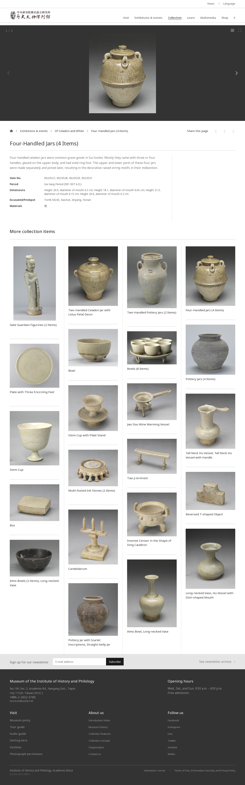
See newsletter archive (217, 661)
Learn (191, 18)
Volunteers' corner (147, 770)
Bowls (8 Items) (139, 368)
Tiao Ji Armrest (138, 478)
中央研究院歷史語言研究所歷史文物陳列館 (33, 16)
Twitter (173, 740)
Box (13, 525)
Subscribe (115, 662)
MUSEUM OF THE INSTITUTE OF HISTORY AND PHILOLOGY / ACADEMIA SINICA (48, 4)
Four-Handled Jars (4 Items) (109, 130)
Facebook (174, 720)
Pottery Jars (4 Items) (203, 378)
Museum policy (20, 720)
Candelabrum (78, 568)
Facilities (15, 747)
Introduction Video (101, 720)
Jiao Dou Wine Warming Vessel (151, 424)
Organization (97, 747)
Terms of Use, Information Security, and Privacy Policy (201, 770)
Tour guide (17, 727)
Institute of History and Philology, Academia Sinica (41, 770)
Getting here (18, 740)
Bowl (72, 370)
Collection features (101, 733)
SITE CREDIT (24, 774)
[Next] (236, 73)
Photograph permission (26, 754)
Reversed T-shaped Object (206, 514)
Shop (224, 18)
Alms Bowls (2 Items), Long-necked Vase (32, 582)
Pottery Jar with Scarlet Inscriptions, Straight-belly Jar (91, 642)
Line (170, 733)
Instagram (175, 727)
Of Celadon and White (69, 130)
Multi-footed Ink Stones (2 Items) (89, 492)
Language (229, 3)
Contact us (96, 754)
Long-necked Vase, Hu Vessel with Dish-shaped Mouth (208, 594)
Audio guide (18, 733)
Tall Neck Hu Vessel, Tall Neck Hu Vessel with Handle (209, 454)
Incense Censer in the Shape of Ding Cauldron (151, 542)
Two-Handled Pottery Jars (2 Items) (149, 314)
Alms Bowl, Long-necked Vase (150, 631)
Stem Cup (17, 469)
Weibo (172, 754)
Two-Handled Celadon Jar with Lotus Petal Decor (92, 312)
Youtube (173, 747)
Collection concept (101, 740)
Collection (175, 18)
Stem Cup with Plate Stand (89, 435)
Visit (126, 18)
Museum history (100, 727)
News (210, 3)
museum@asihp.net (22, 701)
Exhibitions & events (149, 18)
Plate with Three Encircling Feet (30, 393)
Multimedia (208, 18)
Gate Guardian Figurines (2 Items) (31, 326)
